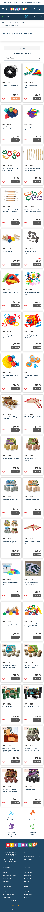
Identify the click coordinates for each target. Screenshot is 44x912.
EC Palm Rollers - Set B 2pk (10, 376)
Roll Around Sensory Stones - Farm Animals (31, 749)
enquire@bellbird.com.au (32, 856)
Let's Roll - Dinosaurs (9, 707)
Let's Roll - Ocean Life (10, 499)
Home (3, 22)
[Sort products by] (22, 58)
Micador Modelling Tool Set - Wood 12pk (32, 169)
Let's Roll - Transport (31, 707)
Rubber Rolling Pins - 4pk (10, 292)
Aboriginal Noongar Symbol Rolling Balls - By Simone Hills (10, 750)
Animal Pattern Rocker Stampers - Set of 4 (9, 128)
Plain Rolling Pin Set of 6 (32, 417)
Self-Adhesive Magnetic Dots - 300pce (32, 583)
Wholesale (29, 2)
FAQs (33, 2)
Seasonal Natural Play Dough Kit (9, 417)
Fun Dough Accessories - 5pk (32, 128)
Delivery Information (9, 900)
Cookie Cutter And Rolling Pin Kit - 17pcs (31, 625)
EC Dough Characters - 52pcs (32, 293)
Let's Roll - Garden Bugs (10, 458)
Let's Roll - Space (30, 789)
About (15, 2)
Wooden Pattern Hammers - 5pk (7, 252)
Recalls (26, 881)
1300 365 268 (38, 2)
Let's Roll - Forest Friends (30, 459)
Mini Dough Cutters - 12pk (31, 86)
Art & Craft (11, 22)
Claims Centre (28, 878)
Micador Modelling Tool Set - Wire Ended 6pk (10, 210)
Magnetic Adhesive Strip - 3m (11, 86)
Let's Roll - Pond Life (31, 499)
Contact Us (27, 875)
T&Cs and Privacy (8, 894)
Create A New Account (8, 2)
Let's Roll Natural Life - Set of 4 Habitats (10, 542)
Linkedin (27, 897)
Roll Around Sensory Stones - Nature (31, 666)
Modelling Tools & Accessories (12, 25)
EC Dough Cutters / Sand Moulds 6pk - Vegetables (32, 210)
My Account (28, 872)
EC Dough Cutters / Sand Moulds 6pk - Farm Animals (10, 336)
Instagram (28, 894)
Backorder (15, 98)
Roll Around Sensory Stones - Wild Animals (9, 790)
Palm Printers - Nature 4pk (32, 376)
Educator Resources (21, 2)
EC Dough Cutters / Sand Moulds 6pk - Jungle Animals (32, 336)
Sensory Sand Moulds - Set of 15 (10, 583)
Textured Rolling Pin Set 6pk (32, 542)
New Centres (7, 878)
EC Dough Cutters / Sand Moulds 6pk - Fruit (10, 169)
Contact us (27, 852)
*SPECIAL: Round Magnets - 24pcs (30, 252)
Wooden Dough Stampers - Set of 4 (10, 625)
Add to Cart (37, 98)
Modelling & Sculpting (22, 22)
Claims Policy (7, 897)
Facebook (28, 892)
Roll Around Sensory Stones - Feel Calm (9, 666)
